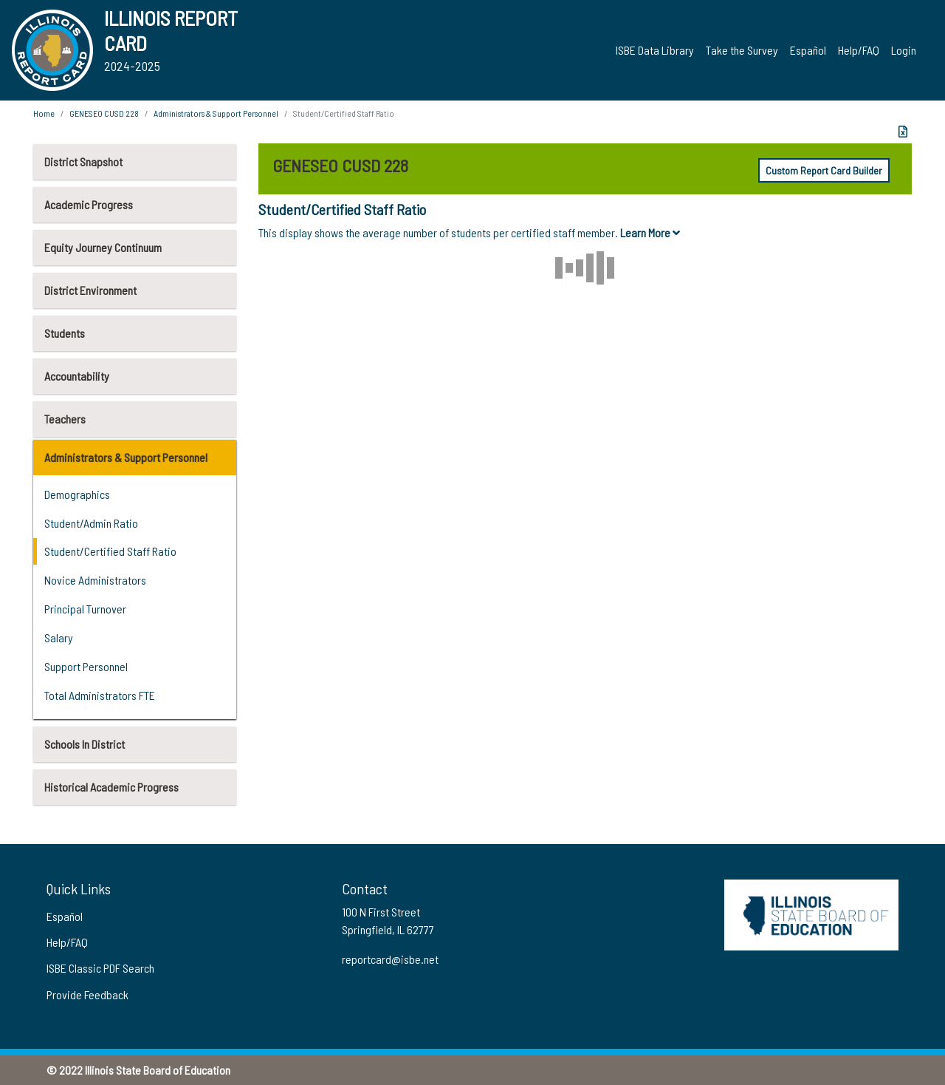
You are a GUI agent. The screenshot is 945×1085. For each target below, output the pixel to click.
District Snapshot (83, 161)
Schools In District (84, 744)
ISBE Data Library (655, 50)
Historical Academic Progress (111, 787)
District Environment (90, 290)
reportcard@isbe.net (390, 959)
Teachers (65, 419)
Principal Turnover (85, 609)
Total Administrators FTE (99, 695)
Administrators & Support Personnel (125, 457)
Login (903, 50)
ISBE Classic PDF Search (100, 968)
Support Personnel (86, 666)
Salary (58, 637)
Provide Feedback (87, 994)
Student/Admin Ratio (91, 523)
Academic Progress (88, 204)
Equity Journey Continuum (103, 247)
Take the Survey (742, 50)
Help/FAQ (858, 50)
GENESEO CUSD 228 (104, 113)
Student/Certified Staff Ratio (110, 551)
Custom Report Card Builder (824, 170)
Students (64, 333)
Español (808, 50)
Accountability (76, 376)
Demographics (77, 494)
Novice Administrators (95, 580)
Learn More (650, 232)
